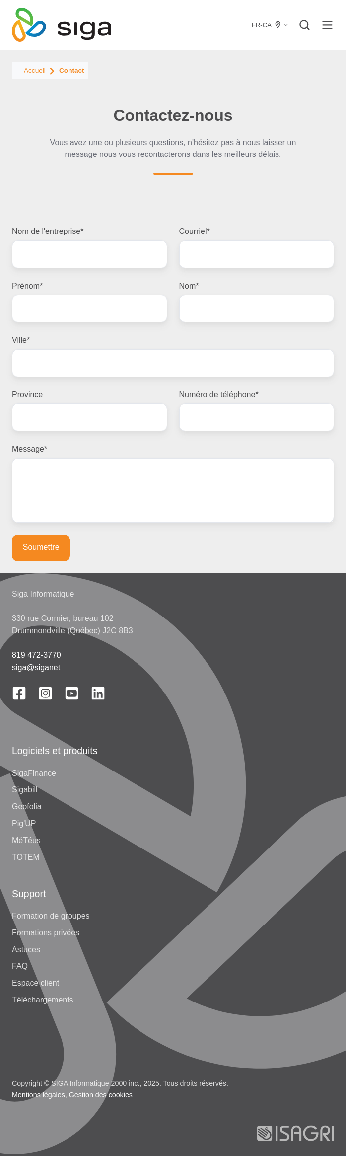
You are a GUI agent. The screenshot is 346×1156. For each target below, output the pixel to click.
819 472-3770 (36, 655)
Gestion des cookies (101, 1095)
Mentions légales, (39, 1095)
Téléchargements (42, 1000)
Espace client (35, 983)
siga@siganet (36, 667)
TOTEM (26, 857)
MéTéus (26, 840)
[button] (304, 25)
